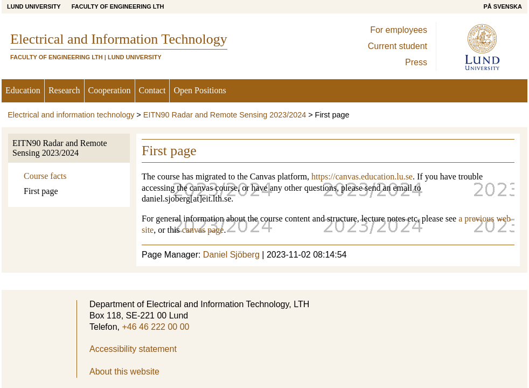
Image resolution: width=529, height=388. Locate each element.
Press (416, 62)
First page (41, 191)
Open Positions (199, 90)
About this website (124, 371)
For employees (398, 29)
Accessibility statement (133, 349)
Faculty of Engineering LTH (118, 6)
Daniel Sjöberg (231, 254)
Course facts (45, 176)
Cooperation (109, 90)
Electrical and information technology (71, 114)
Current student (397, 46)
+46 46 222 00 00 (155, 326)
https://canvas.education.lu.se (362, 176)
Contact (152, 90)
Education (22, 90)
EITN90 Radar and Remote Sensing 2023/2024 (224, 114)
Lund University (34, 6)
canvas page (203, 229)
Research (64, 90)
